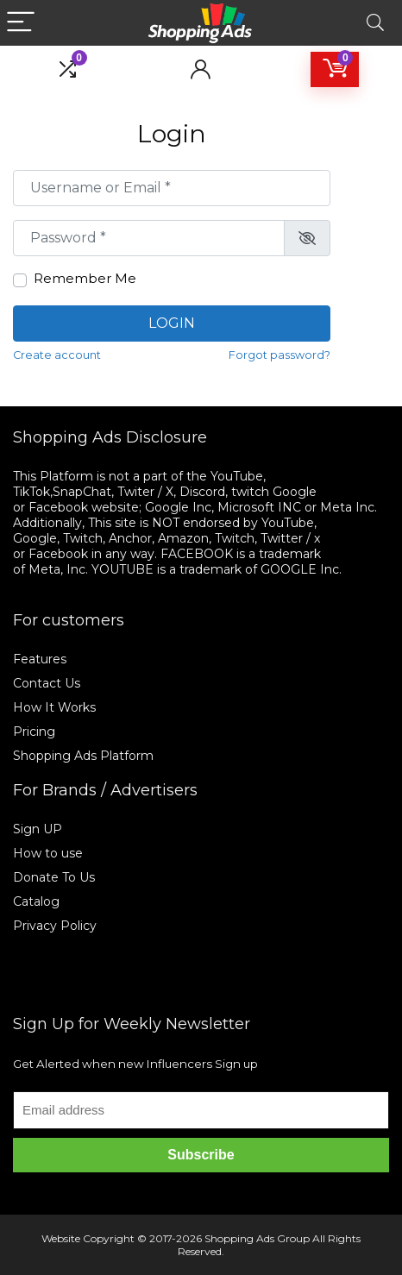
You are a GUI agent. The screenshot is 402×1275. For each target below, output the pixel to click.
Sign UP (37, 829)
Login (171, 323)
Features (39, 659)
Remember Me (85, 278)
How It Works (56, 707)
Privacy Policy (55, 925)
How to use (48, 853)
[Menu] (20, 23)
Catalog (36, 901)
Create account (57, 355)
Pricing (34, 731)
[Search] (375, 23)
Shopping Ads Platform (83, 755)
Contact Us (46, 683)
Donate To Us (54, 877)
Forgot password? (279, 355)
